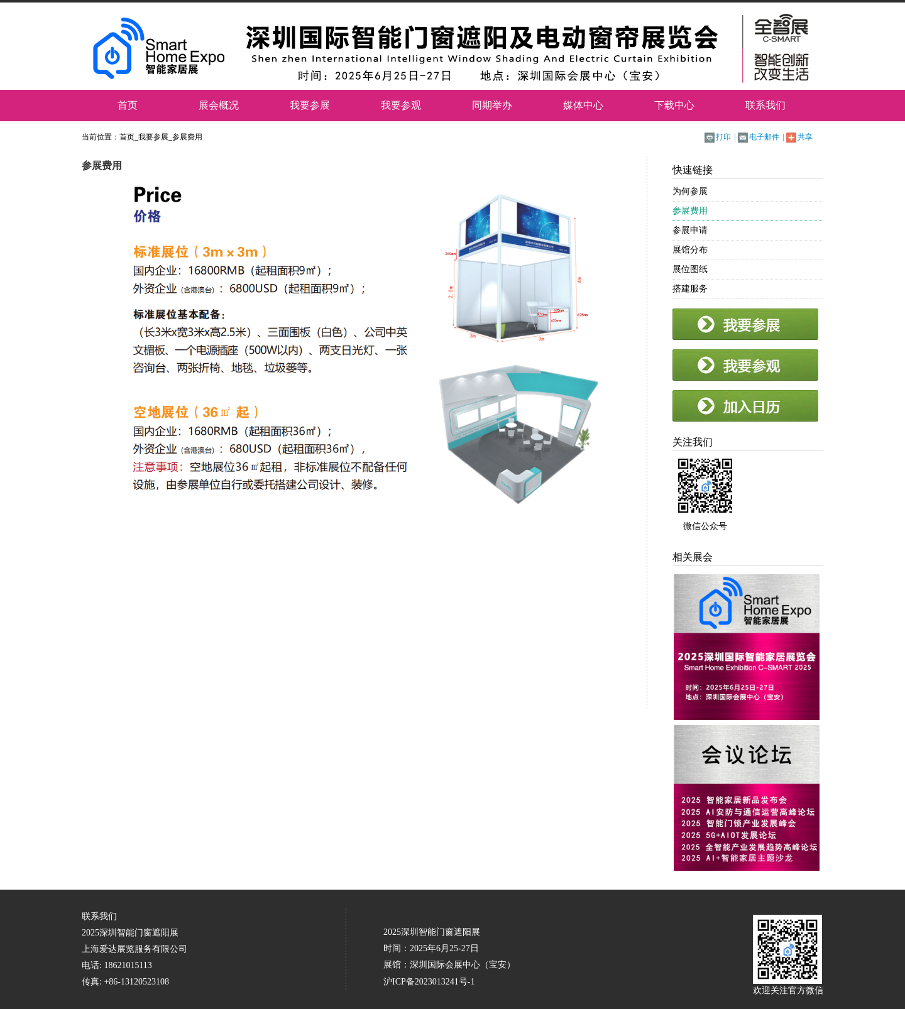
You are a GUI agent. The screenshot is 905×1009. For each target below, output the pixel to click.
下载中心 (674, 105)
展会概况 (219, 105)
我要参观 (401, 105)
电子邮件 (764, 137)
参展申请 (690, 230)
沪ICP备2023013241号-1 (428, 981)
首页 (128, 105)
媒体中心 (583, 105)
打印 (723, 137)
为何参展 (690, 191)
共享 (805, 137)
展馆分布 (690, 249)
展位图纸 (690, 269)
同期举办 (492, 105)
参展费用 (187, 137)
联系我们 (765, 105)
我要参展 (310, 105)
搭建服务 (690, 288)
